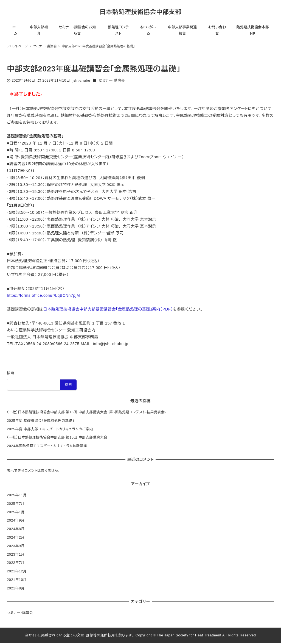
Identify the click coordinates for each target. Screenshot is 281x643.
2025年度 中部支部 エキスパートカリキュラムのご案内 (50, 429)
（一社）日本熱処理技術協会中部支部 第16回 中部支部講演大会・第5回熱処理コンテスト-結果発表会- (86, 412)
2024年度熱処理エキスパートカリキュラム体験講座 (47, 446)
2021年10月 (17, 580)
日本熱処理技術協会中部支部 (140, 12)
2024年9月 (15, 520)
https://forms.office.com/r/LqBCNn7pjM (43, 295)
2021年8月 (15, 588)
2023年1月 (15, 554)
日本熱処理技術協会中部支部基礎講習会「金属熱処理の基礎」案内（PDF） (108, 309)
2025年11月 (17, 495)
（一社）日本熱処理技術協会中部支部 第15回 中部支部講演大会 (57, 437)
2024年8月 (15, 529)
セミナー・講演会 (112, 80)
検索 (10, 373)
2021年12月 (17, 571)
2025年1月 (15, 512)
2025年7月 (15, 504)
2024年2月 (15, 537)
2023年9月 (15, 546)
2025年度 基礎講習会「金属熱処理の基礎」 (40, 421)
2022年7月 (15, 563)
